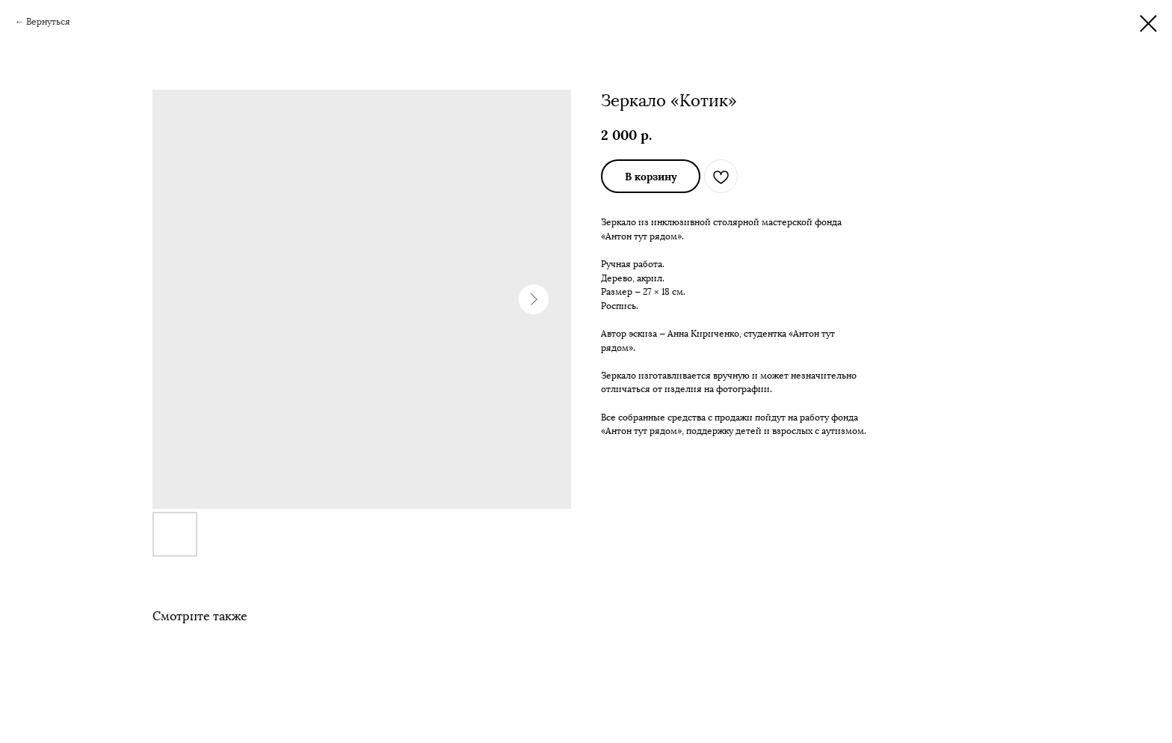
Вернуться (48, 21)
